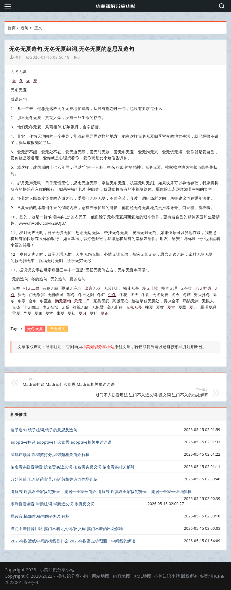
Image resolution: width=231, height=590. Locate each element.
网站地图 (100, 576)
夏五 (193, 307)
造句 (24, 27)
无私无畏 (134, 307)
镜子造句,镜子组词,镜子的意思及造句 (44, 429)
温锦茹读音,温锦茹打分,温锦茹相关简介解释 (50, 454)
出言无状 (93, 288)
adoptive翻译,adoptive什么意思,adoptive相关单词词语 (61, 442)
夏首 (171, 307)
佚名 (18, 57)
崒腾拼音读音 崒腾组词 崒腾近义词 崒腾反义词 (52, 504)
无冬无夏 (35, 328)
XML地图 (142, 576)
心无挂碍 (204, 288)
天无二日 (82, 301)
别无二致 (31, 288)
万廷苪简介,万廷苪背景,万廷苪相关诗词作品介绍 (54, 479)
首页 (12, 27)
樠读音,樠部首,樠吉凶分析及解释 (40, 516)
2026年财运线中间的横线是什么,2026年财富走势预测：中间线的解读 (73, 541)
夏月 (83, 313)
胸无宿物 (63, 301)
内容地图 (122, 576)
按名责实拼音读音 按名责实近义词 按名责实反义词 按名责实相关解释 (73, 467)
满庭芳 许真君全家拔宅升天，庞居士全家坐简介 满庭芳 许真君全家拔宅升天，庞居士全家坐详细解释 (101, 491)
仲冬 (112, 294)
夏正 (105, 313)
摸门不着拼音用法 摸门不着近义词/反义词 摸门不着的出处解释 (67, 528)
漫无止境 (150, 288)
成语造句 (57, 328)
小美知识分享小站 (57, 570)
